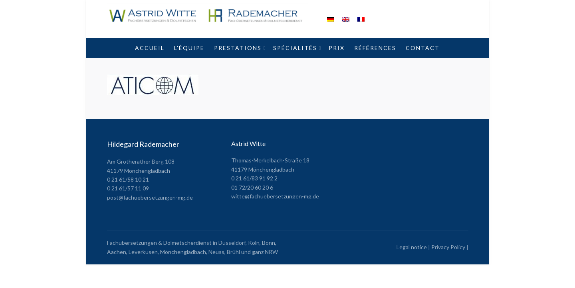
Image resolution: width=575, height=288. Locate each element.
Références (375, 47)
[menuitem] (330, 19)
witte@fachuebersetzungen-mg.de (275, 196)
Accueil (150, 47)
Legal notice (412, 247)
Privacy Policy (448, 247)
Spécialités (295, 47)
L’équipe (189, 47)
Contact (423, 47)
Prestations (238, 47)
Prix (337, 47)
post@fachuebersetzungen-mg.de (150, 197)
